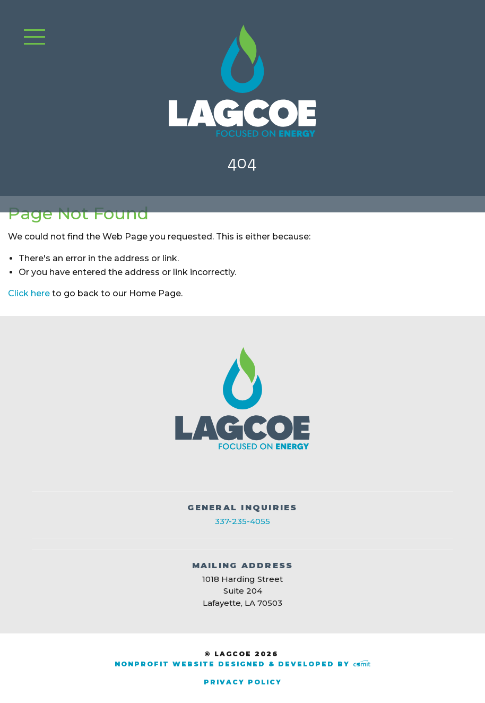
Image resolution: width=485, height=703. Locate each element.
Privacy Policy (243, 682)
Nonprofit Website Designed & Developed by (242, 664)
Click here (29, 293)
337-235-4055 (242, 521)
